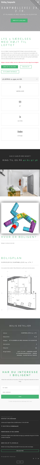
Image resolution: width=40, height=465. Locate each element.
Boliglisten (20, 450)
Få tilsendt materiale (10, 71)
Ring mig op (25, 66)
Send (20, 396)
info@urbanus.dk (14, 426)
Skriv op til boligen (19, 20)
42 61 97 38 (30, 160)
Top (20, 462)
